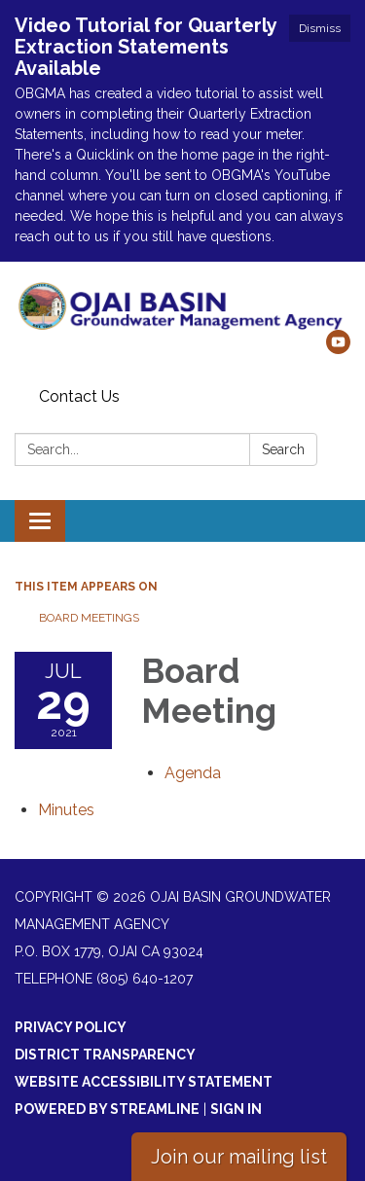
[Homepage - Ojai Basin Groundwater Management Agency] (182, 305)
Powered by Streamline (107, 1109)
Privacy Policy (71, 1027)
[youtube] (338, 349)
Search (283, 449)
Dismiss (320, 28)
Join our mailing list (239, 1156)
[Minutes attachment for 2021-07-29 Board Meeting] (66, 810)
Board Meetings (89, 618)
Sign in (236, 1109)
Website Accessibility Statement (144, 1082)
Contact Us (79, 396)
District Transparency (105, 1054)
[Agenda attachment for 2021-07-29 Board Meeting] (192, 773)
